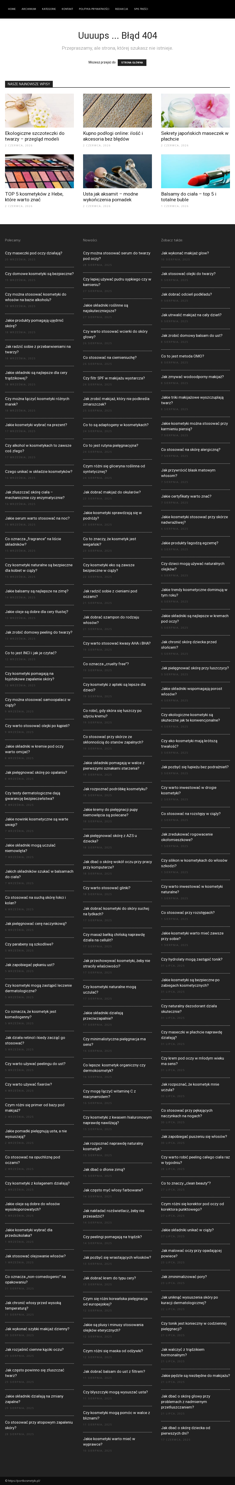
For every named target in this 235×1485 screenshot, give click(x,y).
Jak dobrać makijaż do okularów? (112, 492)
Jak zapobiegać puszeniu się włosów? (194, 1136)
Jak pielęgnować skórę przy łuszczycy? (195, 668)
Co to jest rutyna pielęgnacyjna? (110, 445)
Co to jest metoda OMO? (182, 356)
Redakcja (121, 9)
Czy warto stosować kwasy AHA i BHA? (117, 643)
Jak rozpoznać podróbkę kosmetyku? (115, 789)
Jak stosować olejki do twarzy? (188, 273)
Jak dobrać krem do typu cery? (109, 1278)
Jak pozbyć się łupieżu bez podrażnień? (195, 767)
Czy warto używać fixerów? (28, 1084)
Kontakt (67, 9)
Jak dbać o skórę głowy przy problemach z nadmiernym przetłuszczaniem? (185, 1401)
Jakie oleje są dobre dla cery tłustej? (36, 611)
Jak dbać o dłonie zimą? (104, 1169)
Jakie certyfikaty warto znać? (186, 496)
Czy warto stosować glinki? (106, 888)
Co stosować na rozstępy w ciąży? (191, 813)
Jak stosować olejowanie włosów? (35, 1256)
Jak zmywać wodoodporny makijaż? (192, 376)
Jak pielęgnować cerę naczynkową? (36, 923)
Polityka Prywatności (94, 9)
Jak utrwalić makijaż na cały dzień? (191, 315)
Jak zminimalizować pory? (184, 1276)
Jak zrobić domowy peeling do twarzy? (38, 632)
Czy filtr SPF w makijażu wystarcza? (114, 378)
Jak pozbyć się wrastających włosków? (117, 1257)
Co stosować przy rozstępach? (188, 912)
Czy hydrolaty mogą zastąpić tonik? (191, 959)
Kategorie (49, 9)
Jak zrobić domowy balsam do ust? (191, 335)
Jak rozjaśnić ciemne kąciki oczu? (34, 1349)
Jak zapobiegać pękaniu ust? (29, 964)
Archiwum (29, 9)
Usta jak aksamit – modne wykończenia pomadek (110, 196)
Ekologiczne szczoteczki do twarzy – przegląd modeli (34, 136)
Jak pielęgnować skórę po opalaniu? (36, 772)
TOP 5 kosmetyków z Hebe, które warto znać (34, 196)
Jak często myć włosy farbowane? (113, 1190)
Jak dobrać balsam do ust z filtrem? (114, 1371)
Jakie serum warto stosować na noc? (37, 518)
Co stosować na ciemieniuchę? (110, 357)
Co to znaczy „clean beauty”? (186, 1183)
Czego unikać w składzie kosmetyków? (38, 471)
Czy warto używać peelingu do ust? (35, 1063)
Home (12, 9)
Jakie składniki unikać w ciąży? (187, 1230)
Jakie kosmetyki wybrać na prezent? (36, 424)
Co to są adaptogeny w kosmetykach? (115, 424)
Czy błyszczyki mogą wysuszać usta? (115, 1392)
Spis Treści (141, 9)
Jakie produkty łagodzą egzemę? (189, 543)
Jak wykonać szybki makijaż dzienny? (37, 1329)
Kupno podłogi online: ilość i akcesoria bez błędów (113, 136)
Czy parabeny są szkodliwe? (29, 944)
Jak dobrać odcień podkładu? (186, 294)
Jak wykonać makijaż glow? (185, 253)
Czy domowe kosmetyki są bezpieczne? (39, 273)
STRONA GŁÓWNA (132, 62)
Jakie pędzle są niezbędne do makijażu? (195, 1375)
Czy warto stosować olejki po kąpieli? (37, 725)
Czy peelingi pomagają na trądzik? (112, 1236)
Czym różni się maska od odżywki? (113, 1351)
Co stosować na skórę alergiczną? (190, 449)
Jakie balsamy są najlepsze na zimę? (36, 591)
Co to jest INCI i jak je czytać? (30, 653)
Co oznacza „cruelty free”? (106, 664)
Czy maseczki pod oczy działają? (33, 253)
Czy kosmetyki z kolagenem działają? (37, 1183)
